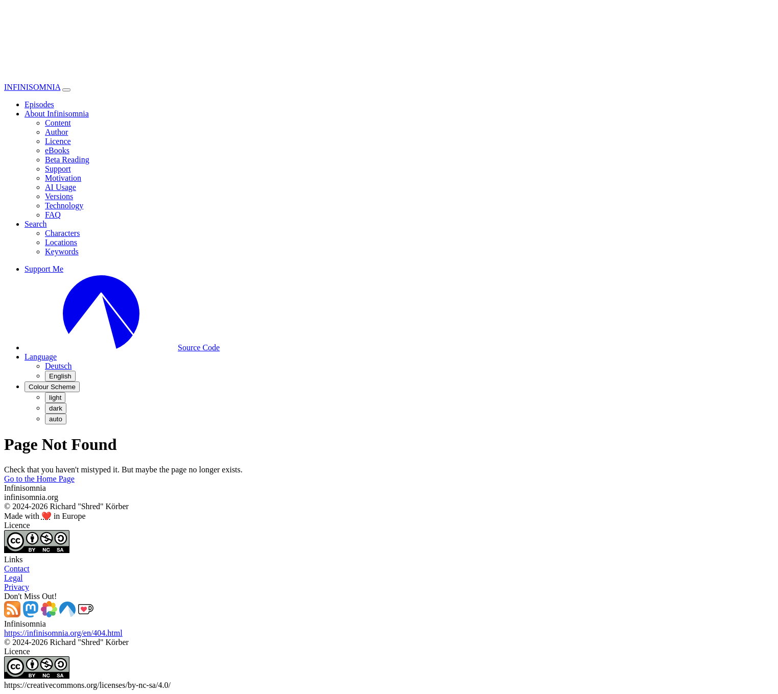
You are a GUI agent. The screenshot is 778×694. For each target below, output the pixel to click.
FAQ (53, 214)
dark (55, 408)
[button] (41, 356)
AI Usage (60, 187)
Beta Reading (67, 159)
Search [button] (36, 224)
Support (58, 168)
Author (56, 132)
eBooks (57, 150)
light (55, 397)
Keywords (62, 251)
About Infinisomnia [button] (57, 113)
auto (55, 419)
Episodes (39, 104)
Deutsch (58, 366)
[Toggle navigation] (66, 89)
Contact (17, 568)
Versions (59, 196)
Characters (62, 233)
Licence (58, 141)
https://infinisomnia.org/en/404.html (63, 633)
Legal (13, 577)
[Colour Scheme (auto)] (52, 386)
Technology (64, 205)
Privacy (16, 587)
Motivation (63, 178)
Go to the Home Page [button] (39, 478)
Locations (61, 242)
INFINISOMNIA (32, 87)
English (60, 376)
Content (58, 122)
